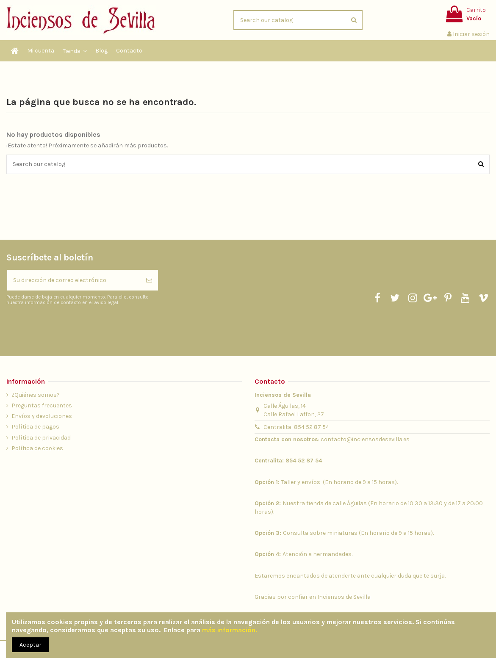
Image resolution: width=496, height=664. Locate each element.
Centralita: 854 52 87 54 (296, 427)
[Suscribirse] (149, 280)
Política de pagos (35, 426)
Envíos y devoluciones (41, 416)
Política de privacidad (41, 437)
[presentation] (77, 326)
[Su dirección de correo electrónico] (73, 280)
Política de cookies (37, 448)
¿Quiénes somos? (35, 394)
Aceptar (30, 644)
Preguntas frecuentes (41, 405)
